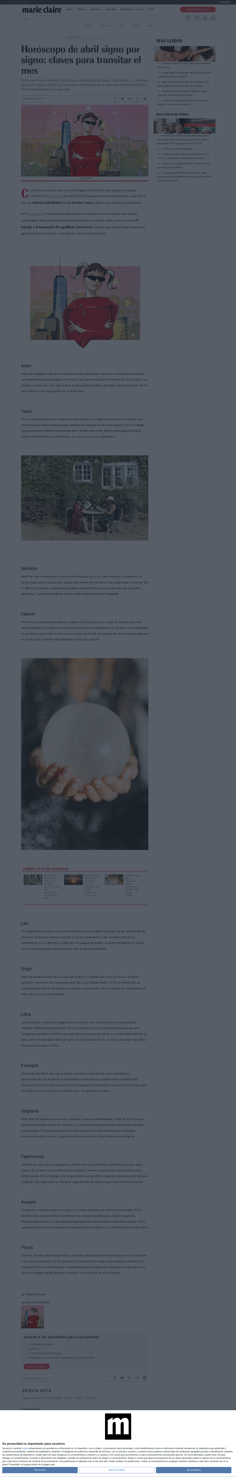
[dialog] (118, 1443)
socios (25, 1448)
